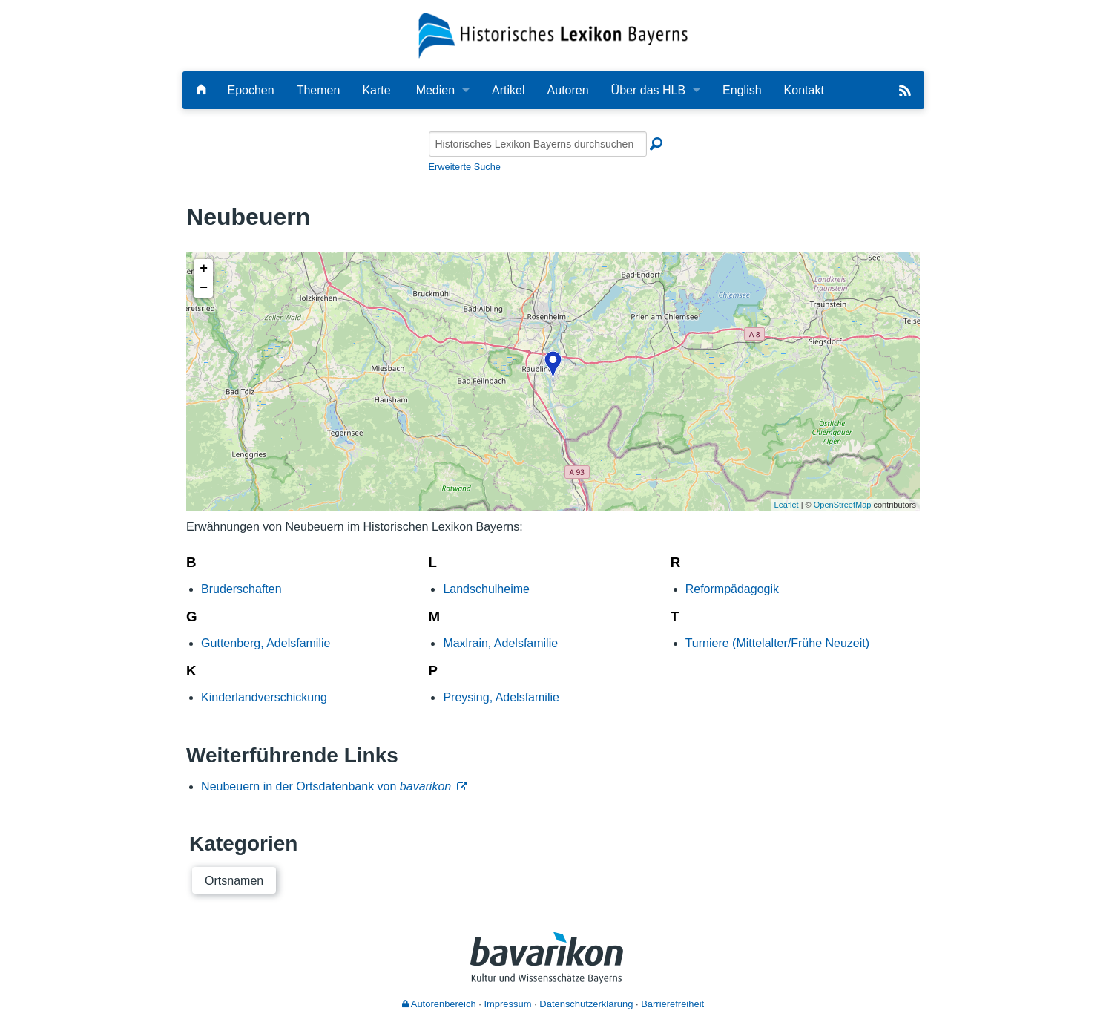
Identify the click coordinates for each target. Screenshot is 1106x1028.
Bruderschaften (241, 589)
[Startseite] (553, 34)
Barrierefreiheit (672, 1003)
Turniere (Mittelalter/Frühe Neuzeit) (777, 643)
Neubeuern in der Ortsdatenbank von (326, 786)
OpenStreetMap (843, 504)
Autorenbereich (439, 1003)
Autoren (568, 90)
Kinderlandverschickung (264, 697)
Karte (376, 90)
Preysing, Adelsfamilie (501, 697)
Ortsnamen (234, 880)
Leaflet (786, 504)
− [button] (204, 288)
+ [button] (204, 269)
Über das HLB (648, 90)
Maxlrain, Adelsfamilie (500, 643)
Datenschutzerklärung (586, 1003)
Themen (318, 90)
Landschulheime (486, 589)
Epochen (251, 90)
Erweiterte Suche (465, 166)
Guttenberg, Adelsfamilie (265, 643)
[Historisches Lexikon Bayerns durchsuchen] (538, 144)
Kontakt (804, 90)
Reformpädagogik (732, 589)
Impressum (507, 1003)
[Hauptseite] (201, 90)
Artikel (508, 90)
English (741, 90)
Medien (435, 90)
